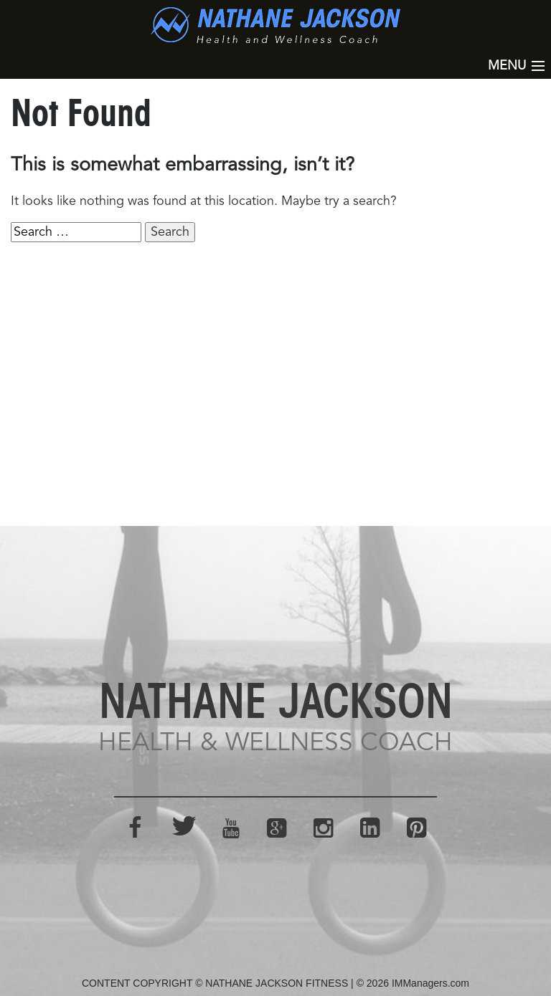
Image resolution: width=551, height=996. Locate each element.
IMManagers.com (430, 983)
